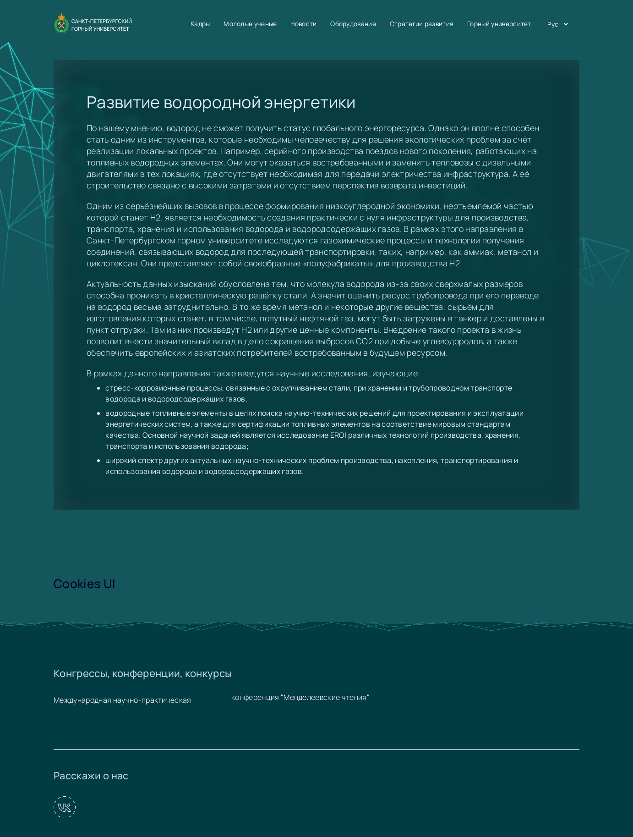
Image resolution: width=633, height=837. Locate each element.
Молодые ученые (250, 23)
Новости (303, 23)
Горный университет (499, 23)
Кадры (200, 23)
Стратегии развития (422, 23)
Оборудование (353, 23)
